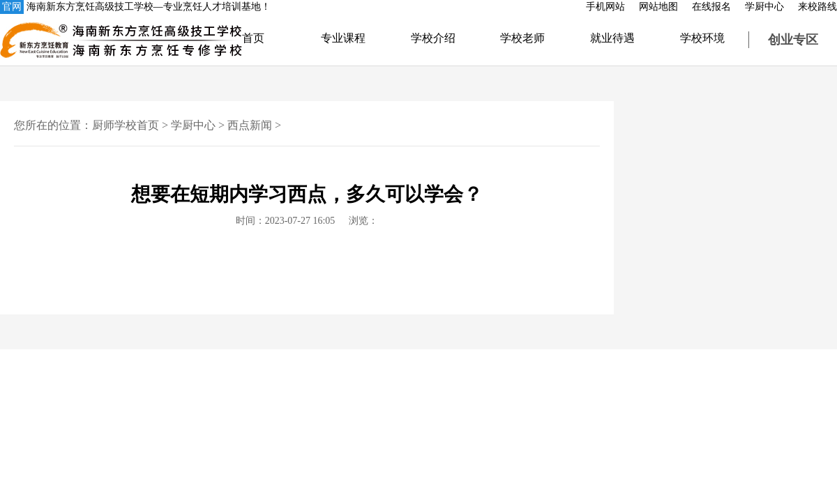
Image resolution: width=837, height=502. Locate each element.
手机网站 (605, 6)
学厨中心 (764, 6)
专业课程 (343, 38)
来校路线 (817, 6)
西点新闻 (249, 125)
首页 (253, 38)
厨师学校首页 (125, 125)
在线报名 (711, 6)
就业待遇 (612, 38)
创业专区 (793, 40)
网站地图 (658, 6)
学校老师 (522, 38)
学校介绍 (433, 38)
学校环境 (702, 38)
